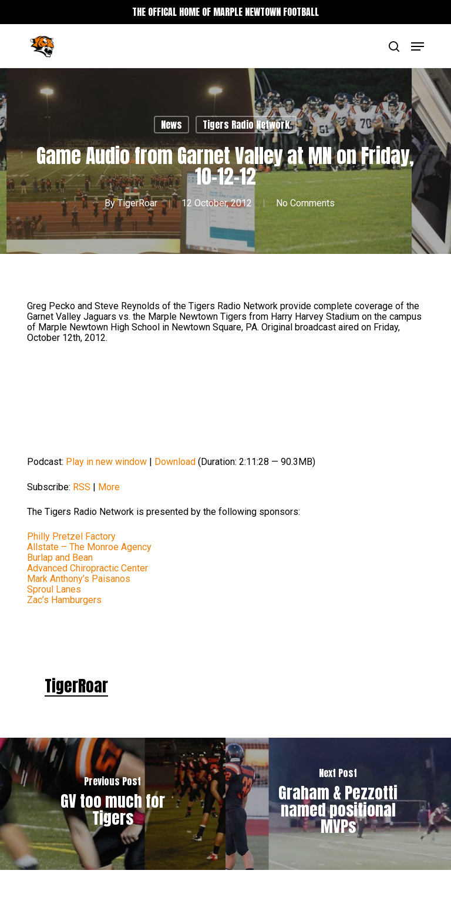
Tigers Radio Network (246, 125)
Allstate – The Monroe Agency (89, 547)
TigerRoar (137, 203)
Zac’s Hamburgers (64, 599)
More (109, 487)
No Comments (305, 203)
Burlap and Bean (60, 557)
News (171, 125)
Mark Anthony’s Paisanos (78, 578)
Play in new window (106, 461)
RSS (81, 487)
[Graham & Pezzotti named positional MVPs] (338, 804)
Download (175, 461)
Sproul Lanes (54, 589)
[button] (417, 46)
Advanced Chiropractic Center (87, 568)
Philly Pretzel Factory (71, 536)
